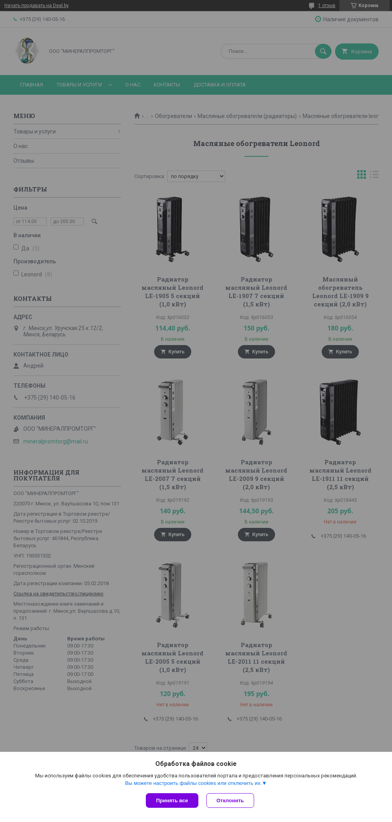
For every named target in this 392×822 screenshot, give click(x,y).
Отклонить (230, 800)
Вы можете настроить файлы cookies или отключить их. (193, 783)
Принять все (172, 800)
